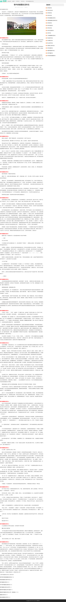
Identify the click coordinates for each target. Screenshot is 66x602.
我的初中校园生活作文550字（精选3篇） (8, 592)
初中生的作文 (50, 25)
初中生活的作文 (50, 30)
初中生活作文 (50, 10)
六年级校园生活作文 (51, 35)
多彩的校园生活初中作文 (5, 579)
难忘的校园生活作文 (4, 597)
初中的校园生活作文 (51, 17)
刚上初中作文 (50, 43)
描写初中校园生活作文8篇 (5, 589)
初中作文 (23, 1)
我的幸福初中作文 (51, 50)
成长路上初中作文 (51, 45)
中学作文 (17, 1)
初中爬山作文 (50, 40)
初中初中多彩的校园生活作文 (6, 577)
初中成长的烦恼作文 (51, 55)
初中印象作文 (50, 53)
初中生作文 (49, 15)
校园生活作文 (2, 594)
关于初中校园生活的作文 (5, 584)
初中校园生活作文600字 (4, 587)
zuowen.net (34, 600)
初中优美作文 (50, 48)
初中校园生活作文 (3, 582)
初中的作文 (49, 7)
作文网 (13, 1)
